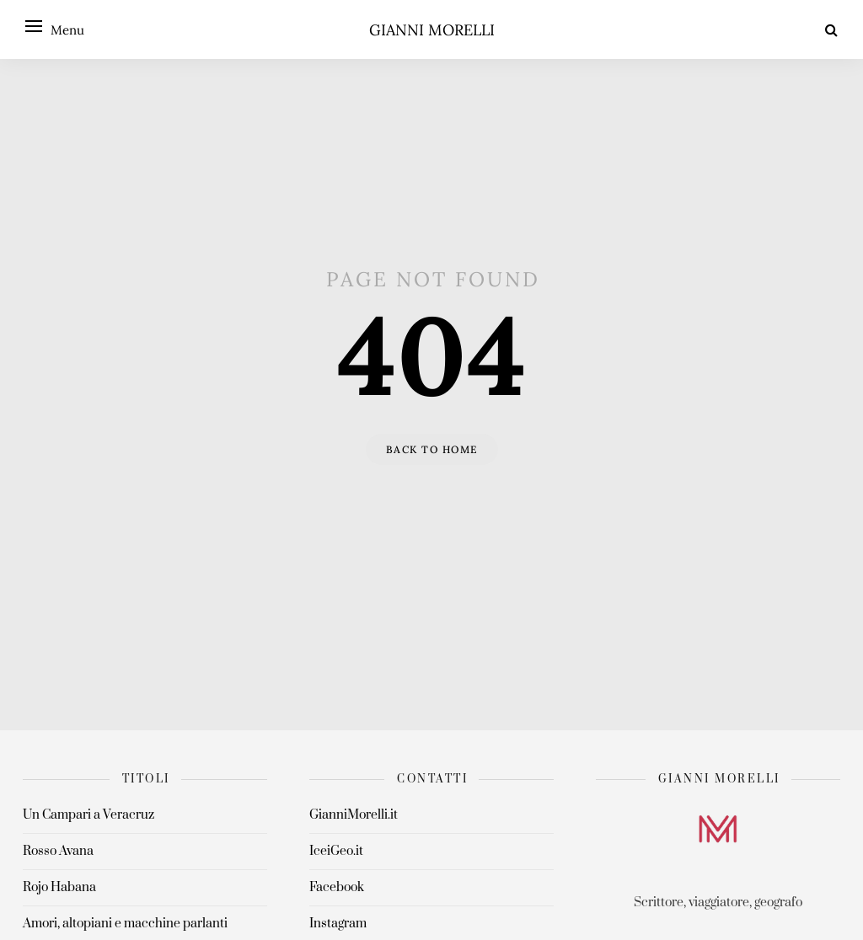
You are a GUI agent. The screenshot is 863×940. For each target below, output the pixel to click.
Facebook (336, 887)
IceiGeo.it (336, 851)
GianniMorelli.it (353, 815)
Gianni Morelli (432, 30)
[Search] (831, 29)
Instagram (338, 924)
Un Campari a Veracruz (88, 815)
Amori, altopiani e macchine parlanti (125, 924)
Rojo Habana (59, 887)
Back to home (432, 449)
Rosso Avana (58, 851)
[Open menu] (33, 26)
